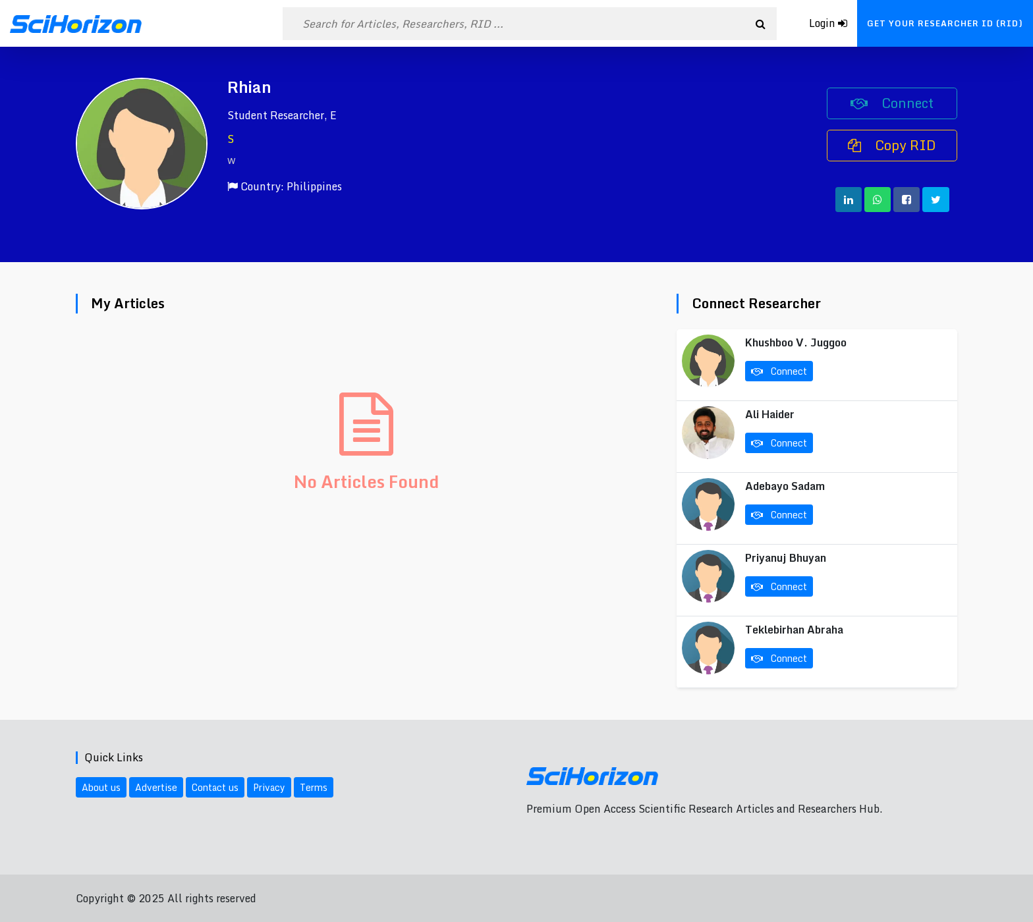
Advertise (156, 787)
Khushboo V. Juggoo (796, 342)
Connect (892, 103)
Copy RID (892, 145)
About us (101, 787)
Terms (313, 787)
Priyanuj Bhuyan (785, 557)
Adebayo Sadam (785, 486)
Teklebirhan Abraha (794, 629)
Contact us (215, 787)
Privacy (269, 787)
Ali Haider (770, 414)
